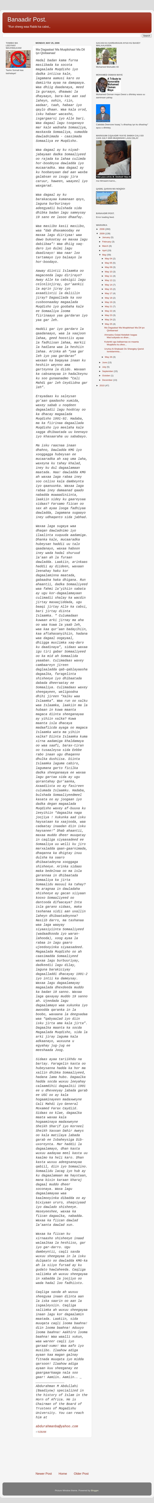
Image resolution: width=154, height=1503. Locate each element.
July (104, 367)
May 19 (109, 302)
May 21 (109, 306)
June (105, 362)
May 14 (109, 285)
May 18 (109, 298)
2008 (102, 229)
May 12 (109, 280)
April (104, 250)
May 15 (109, 289)
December (107, 380)
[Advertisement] (62, 1454)
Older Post (81, 1473)
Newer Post (44, 1473)
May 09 (109, 267)
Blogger (95, 1490)
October (106, 375)
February (107, 241)
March (105, 246)
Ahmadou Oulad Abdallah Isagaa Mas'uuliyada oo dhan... (120, 336)
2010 (102, 385)
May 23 (109, 315)
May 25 (109, 324)
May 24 (109, 319)
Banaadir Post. (27, 19)
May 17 (109, 293)
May (104, 255)
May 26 (109, 357)
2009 (102, 233)
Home (63, 1473)
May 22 (109, 311)
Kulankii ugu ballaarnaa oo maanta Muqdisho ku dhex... (121, 343)
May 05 (109, 263)
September (108, 371)
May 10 (109, 271)
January (106, 237)
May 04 (109, 258)
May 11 (109, 276)
